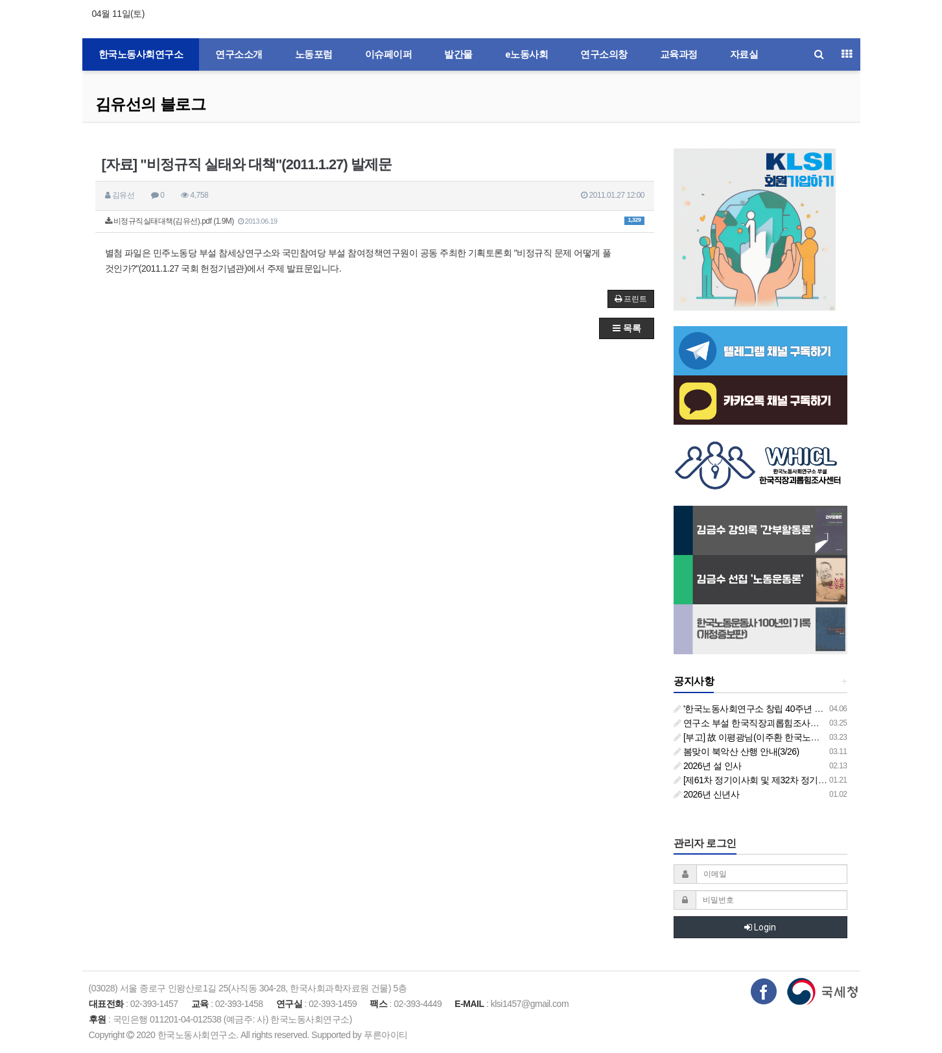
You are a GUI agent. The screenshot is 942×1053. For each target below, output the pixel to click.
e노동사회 (526, 54)
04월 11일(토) (118, 13)
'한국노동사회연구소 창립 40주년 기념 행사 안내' (773, 709)
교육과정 (679, 54)
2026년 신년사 (706, 794)
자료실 (744, 54)
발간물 (458, 54)
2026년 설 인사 (708, 766)
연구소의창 (604, 54)
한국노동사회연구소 (141, 54)
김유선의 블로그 (150, 104)
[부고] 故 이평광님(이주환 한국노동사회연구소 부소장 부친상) (798, 737)
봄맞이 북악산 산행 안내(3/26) (736, 751)
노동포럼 (314, 54)
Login (760, 927)
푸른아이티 (386, 1035)
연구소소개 (239, 54)
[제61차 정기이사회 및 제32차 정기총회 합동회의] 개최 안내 (794, 780)
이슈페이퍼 (388, 54)
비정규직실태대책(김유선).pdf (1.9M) (375, 221)
